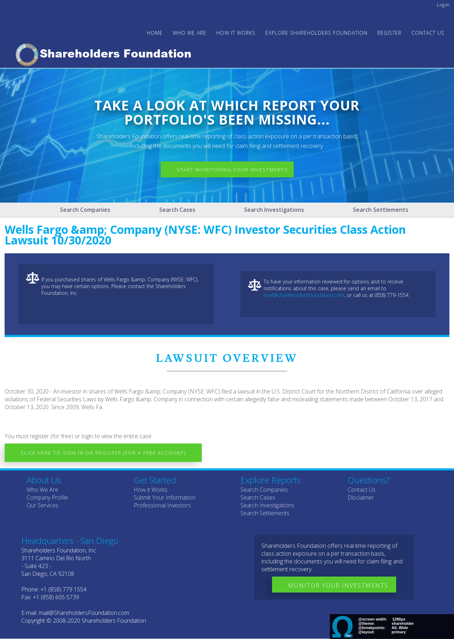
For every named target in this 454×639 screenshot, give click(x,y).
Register (389, 32)
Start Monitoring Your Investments (232, 169)
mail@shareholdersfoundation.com (304, 295)
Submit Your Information (164, 497)
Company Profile (47, 497)
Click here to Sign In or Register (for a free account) (103, 453)
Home (155, 32)
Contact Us (427, 32)
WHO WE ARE (189, 32)
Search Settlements (380, 210)
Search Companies (85, 210)
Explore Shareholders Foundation (316, 32)
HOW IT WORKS (235, 32)
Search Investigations (274, 210)
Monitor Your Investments (338, 585)
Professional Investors (162, 505)
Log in (443, 4)
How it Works (150, 490)
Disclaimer (361, 497)
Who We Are (42, 490)
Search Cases (177, 210)
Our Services (43, 505)
